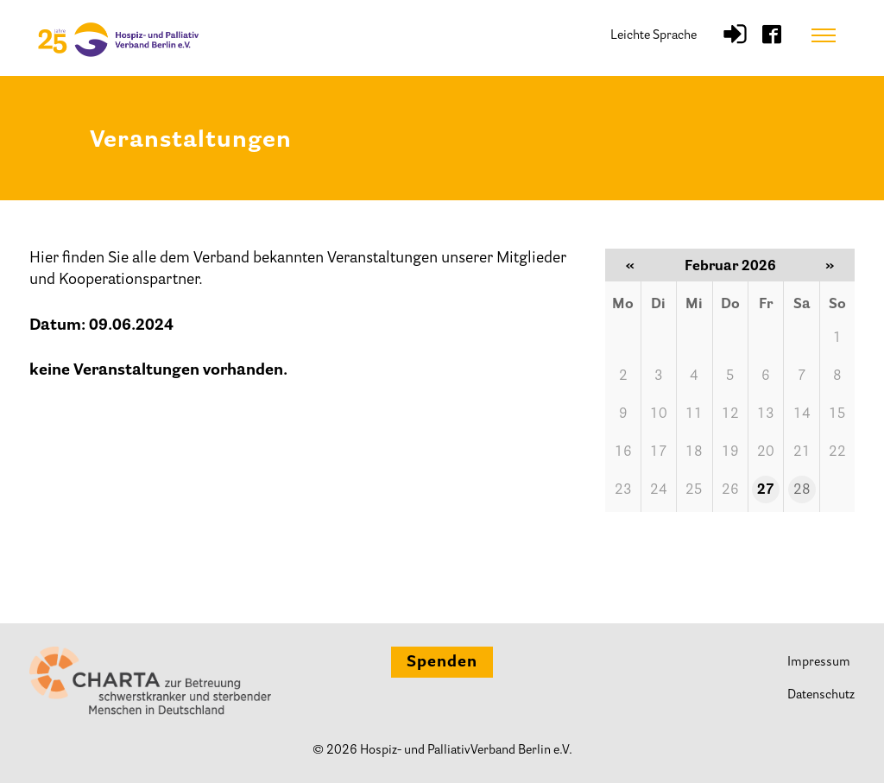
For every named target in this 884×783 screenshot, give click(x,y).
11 (694, 414)
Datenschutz (821, 695)
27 (765, 490)
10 (658, 414)
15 (837, 414)
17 (658, 452)
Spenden (442, 663)
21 (802, 452)
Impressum (818, 662)
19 (730, 452)
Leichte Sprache (653, 35)
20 (765, 452)
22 (837, 452)
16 (623, 452)
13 (765, 414)
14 (802, 414)
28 (802, 490)
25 (694, 490)
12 (730, 414)
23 (623, 490)
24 (658, 490)
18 (694, 452)
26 (730, 490)
